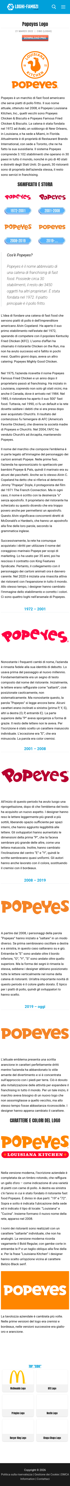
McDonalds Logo (18, 1388)
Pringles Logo (18, 1413)
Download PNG (35, 37)
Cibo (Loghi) (44, 31)
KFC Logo (52, 1388)
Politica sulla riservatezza (16, 1474)
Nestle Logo (52, 1413)
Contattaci (43, 1479)
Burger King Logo (18, 1438)
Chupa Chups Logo (52, 1438)
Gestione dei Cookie (47, 1474)
